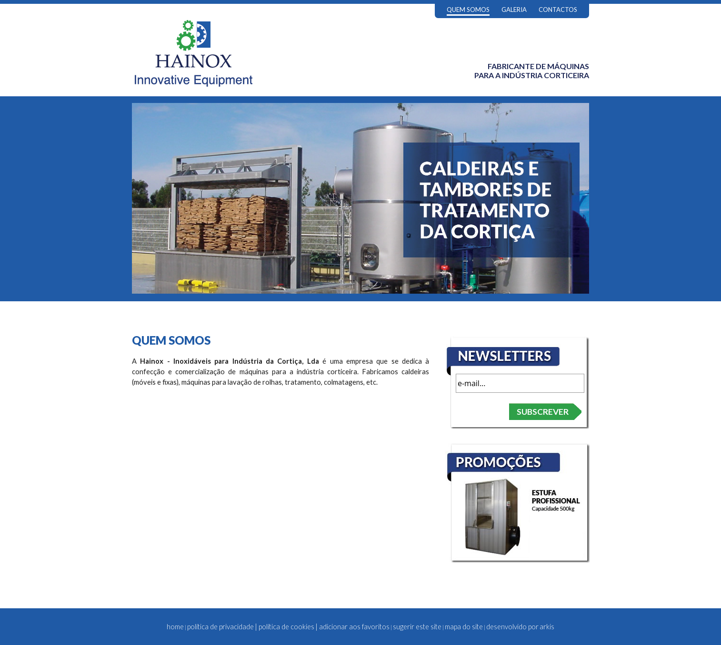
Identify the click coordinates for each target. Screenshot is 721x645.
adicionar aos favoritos (354, 627)
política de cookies (286, 627)
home (175, 627)
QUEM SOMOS (468, 9)
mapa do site (464, 627)
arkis (547, 627)
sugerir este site (417, 627)
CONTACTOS (558, 9)
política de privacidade (220, 627)
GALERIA (514, 9)
